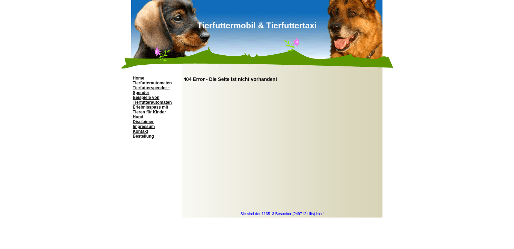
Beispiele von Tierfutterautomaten (152, 100)
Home (138, 78)
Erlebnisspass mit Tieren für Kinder (150, 109)
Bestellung (143, 136)
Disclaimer (143, 121)
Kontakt (140, 131)
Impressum (144, 126)
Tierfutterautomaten (152, 83)
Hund (138, 116)
